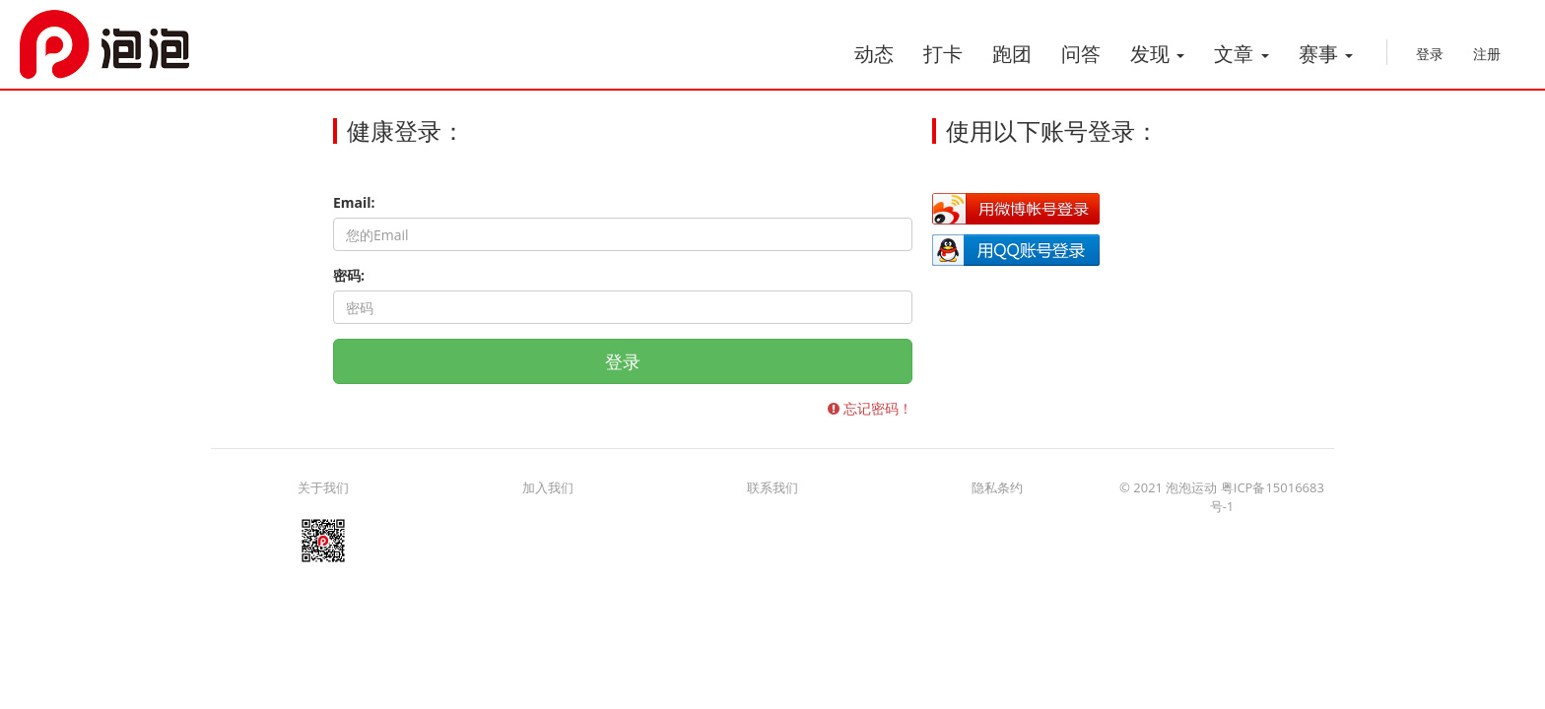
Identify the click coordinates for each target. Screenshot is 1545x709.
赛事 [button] (1326, 53)
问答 (1081, 53)
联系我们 (772, 487)
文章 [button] (1241, 53)
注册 (1487, 53)
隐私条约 (997, 487)
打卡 (943, 53)
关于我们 (323, 487)
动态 (874, 53)
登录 (1430, 53)
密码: (349, 275)
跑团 (1012, 53)
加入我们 (547, 487)
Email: (354, 202)
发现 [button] (1157, 53)
